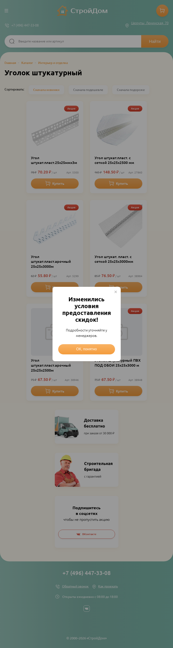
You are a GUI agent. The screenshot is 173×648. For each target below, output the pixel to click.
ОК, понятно (86, 349)
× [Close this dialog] (115, 292)
